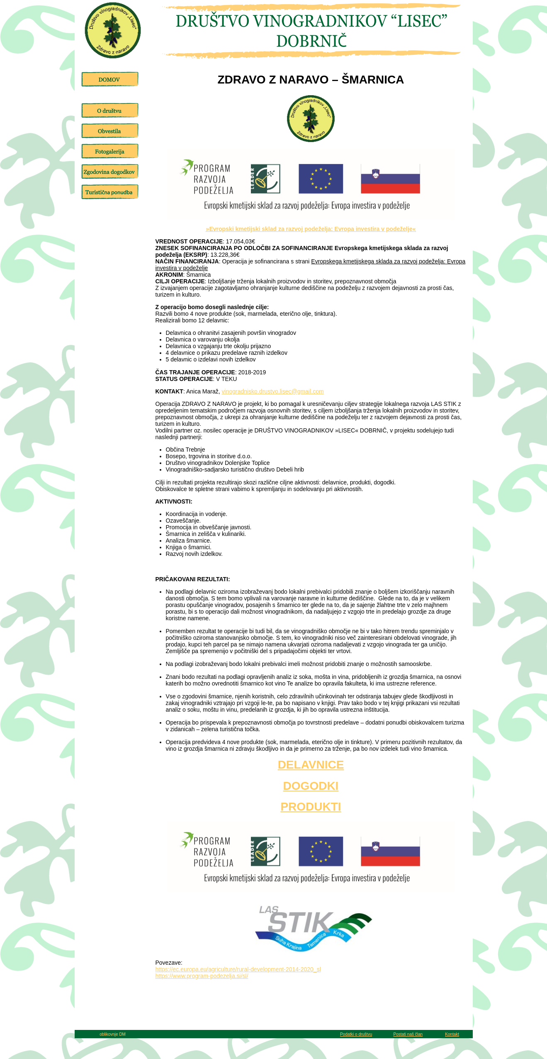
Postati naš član (408, 1034)
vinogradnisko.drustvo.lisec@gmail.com (273, 391)
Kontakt (452, 1034)
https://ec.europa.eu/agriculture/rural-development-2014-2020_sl (238, 969)
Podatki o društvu (356, 1034)
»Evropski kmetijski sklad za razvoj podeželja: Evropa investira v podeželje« (311, 229)
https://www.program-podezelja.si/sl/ (202, 976)
